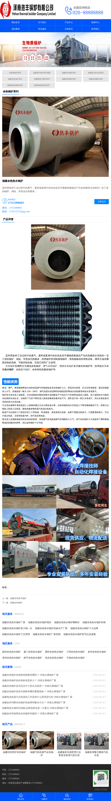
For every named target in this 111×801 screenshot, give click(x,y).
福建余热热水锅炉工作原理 (16, 634)
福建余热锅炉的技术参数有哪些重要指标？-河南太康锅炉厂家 (33, 691)
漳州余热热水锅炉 (11, 658)
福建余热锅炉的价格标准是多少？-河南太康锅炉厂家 (29, 680)
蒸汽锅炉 (25, 369)
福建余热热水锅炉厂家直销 (47, 634)
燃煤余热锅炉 (67, 366)
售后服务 (42, 29)
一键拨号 (44, 796)
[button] (53, 64)
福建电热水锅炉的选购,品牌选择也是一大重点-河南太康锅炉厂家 (35, 708)
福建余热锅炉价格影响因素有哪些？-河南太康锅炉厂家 (30, 675)
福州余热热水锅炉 (11, 652)
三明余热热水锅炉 (75, 652)
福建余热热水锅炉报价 (39, 622)
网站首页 (16, 22)
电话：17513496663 (10, 774)
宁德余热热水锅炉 (75, 658)
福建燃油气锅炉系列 (42, 79)
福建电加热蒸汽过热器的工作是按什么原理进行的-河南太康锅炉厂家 (37, 697)
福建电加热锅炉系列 (15, 85)
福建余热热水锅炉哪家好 (67, 622)
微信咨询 (67, 796)
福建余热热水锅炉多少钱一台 (17, 628)
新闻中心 (95, 22)
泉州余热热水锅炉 (97, 652)
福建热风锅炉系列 (69, 79)
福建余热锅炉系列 (96, 79)
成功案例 (16, 29)
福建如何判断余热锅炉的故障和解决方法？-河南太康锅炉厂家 (33, 702)
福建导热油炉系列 (15, 79)
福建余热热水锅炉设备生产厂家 (51, 628)
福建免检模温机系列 (42, 85)
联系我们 (95, 29)
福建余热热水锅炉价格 (94, 622)
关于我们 (42, 22)
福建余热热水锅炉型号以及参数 (79, 634)
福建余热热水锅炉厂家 (13, 622)
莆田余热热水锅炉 (54, 652)
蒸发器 (85, 388)
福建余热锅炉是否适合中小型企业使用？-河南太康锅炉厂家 (32, 686)
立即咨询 (102, 202)
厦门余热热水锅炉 (33, 652)
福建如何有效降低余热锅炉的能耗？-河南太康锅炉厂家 (30, 713)
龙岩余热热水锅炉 (54, 658)
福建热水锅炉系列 (69, 73)
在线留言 (69, 29)
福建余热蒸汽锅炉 (18, 598)
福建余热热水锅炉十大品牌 (84, 628)
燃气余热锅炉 (50, 366)
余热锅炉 (10, 366)
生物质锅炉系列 (15, 73)
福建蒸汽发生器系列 (96, 73)
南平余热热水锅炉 (33, 658)
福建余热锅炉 (16, 603)
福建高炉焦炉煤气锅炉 (42, 73)
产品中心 (69, 22)
